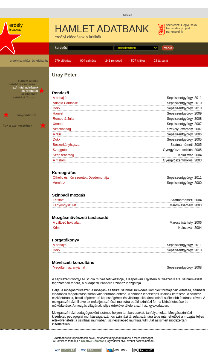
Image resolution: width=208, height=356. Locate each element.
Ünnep (57, 124)
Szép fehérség (63, 155)
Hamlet (58, 113)
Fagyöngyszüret (64, 205)
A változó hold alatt (66, 222)
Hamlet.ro (61, 341)
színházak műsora (22, 84)
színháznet (29, 94)
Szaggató (60, 150)
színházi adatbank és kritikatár (25, 89)
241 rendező (113, 60)
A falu (57, 134)
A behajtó (60, 98)
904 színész (88, 60)
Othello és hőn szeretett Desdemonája (81, 178)
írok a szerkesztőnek (17, 125)
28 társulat (161, 60)
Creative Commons (93, 341)
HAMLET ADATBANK (102, 29)
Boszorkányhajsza (66, 145)
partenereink (174, 31)
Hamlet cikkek (28, 80)
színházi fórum (23, 97)
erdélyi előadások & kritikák (78, 37)
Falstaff (58, 200)
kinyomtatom (26, 115)
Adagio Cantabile (65, 103)
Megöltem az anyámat (69, 267)
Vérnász (59, 183)
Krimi (56, 228)
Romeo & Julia (63, 119)
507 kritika (138, 60)
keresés (61, 48)
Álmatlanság (62, 129)
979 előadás (63, 60)
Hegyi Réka (189, 25)
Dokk (56, 108)
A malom (59, 160)
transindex (173, 28)
